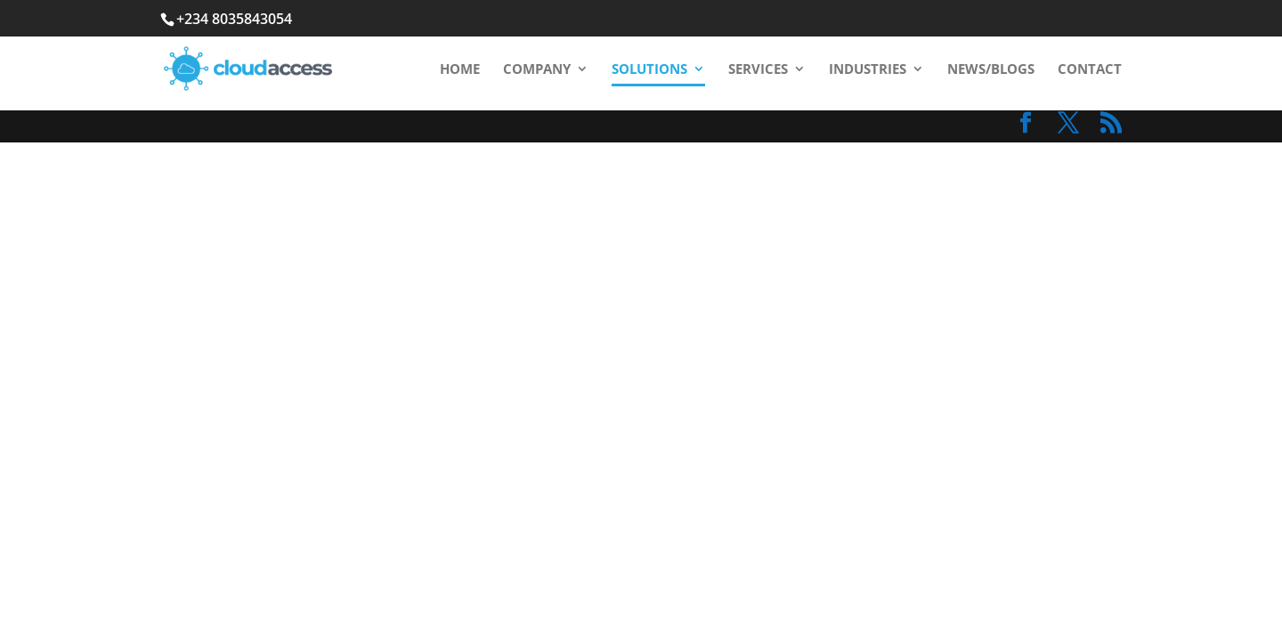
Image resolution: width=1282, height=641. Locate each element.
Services (758, 69)
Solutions (649, 69)
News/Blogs (991, 69)
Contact (1090, 69)
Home (460, 69)
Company (537, 69)
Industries (867, 69)
